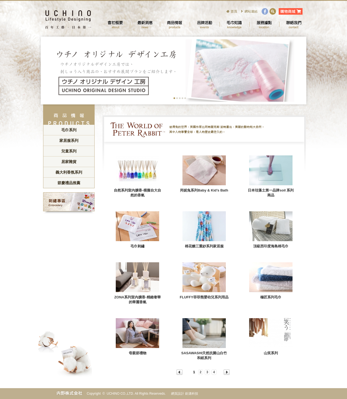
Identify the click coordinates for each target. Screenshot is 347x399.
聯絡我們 (294, 24)
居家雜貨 (68, 161)
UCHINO (68, 19)
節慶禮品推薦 (68, 183)
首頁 (234, 11)
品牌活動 (204, 24)
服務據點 (264, 24)
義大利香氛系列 (69, 172)
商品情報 (175, 24)
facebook (265, 11)
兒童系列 (68, 151)
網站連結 (251, 11)
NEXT (227, 372)
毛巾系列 (68, 130)
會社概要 (115, 24)
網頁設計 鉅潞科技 (184, 393)
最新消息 (145, 24)
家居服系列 (68, 140)
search (272, 11)
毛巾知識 (234, 24)
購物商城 (291, 11)
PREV (179, 372)
